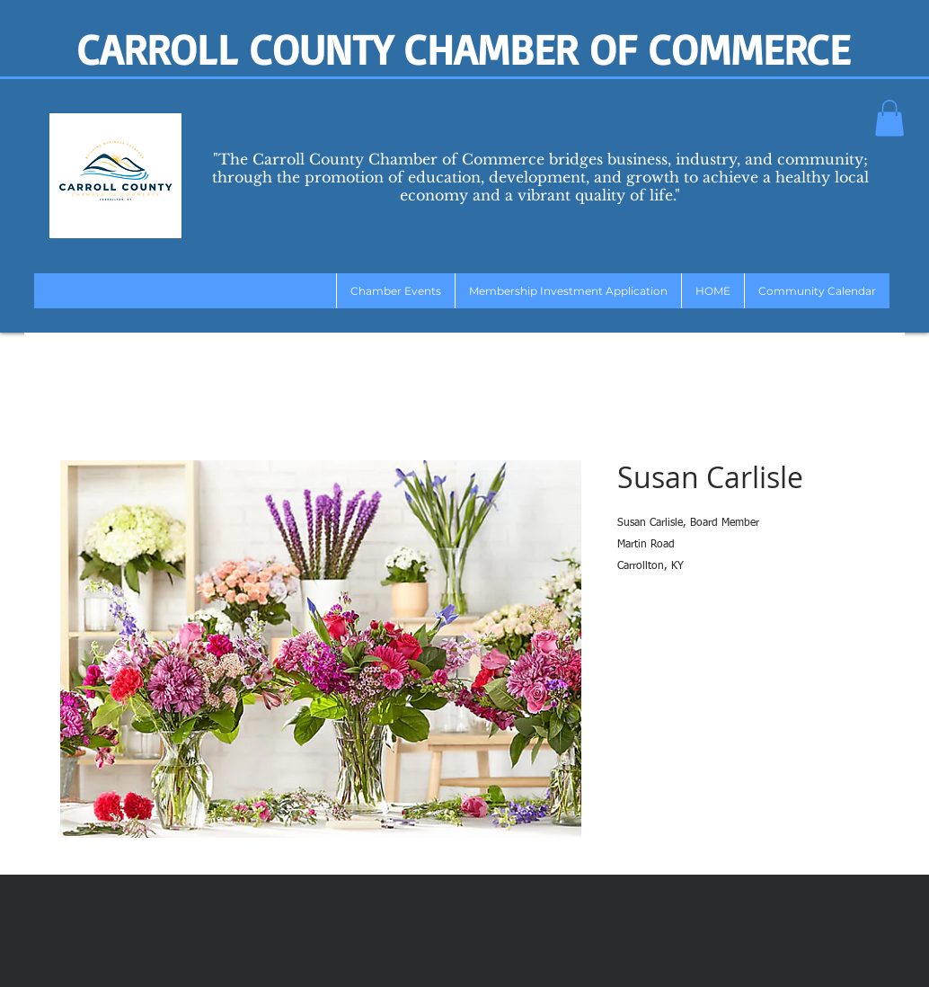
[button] (889, 118)
